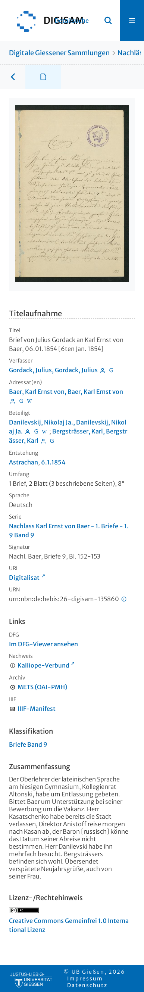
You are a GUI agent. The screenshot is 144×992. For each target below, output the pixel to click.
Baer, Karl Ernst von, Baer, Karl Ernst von (66, 391)
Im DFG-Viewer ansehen (43, 644)
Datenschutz (87, 985)
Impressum (85, 978)
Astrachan (23, 462)
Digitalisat (24, 577)
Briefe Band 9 (28, 744)
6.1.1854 (53, 462)
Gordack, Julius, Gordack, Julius (53, 370)
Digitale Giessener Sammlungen (59, 53)
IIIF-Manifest (37, 708)
